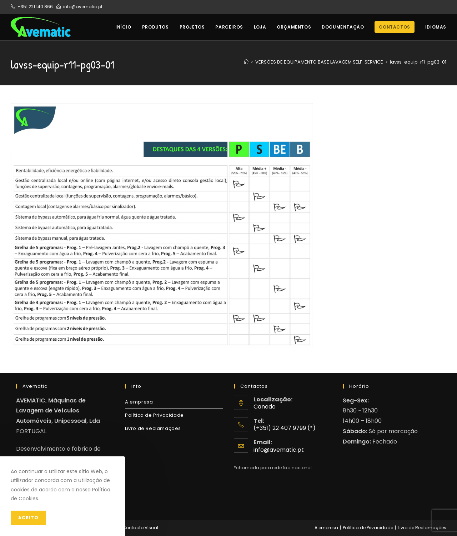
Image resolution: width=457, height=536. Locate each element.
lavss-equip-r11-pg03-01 (418, 62)
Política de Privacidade (154, 415)
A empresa (139, 402)
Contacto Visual (140, 528)
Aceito (28, 518)
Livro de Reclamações (153, 428)
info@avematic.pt (82, 7)
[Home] (246, 62)
